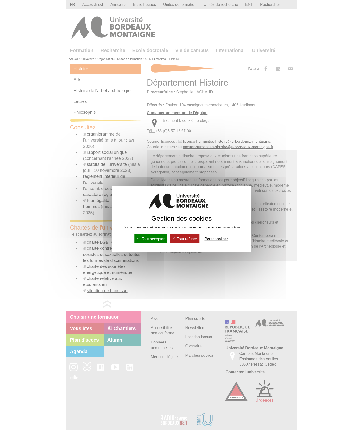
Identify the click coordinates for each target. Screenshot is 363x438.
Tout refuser (184, 239)
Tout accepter (151, 239)
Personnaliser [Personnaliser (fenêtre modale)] (216, 239)
